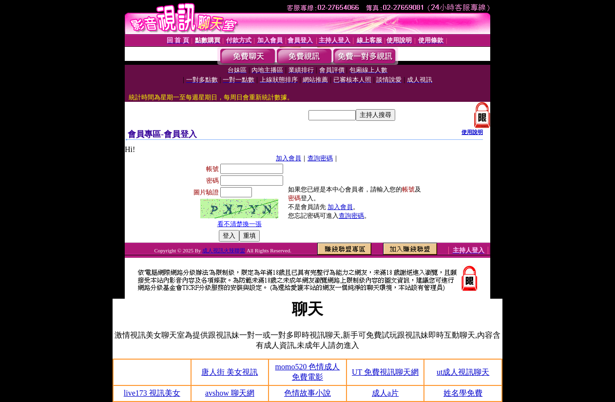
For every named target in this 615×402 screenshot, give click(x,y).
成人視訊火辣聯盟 (223, 250)
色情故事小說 (307, 393)
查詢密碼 (320, 158)
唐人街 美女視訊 (229, 372)
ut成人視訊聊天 (463, 372)
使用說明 (472, 132)
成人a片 (385, 393)
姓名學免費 (462, 393)
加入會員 (288, 158)
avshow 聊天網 (229, 393)
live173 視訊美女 (152, 393)
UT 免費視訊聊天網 (385, 372)
